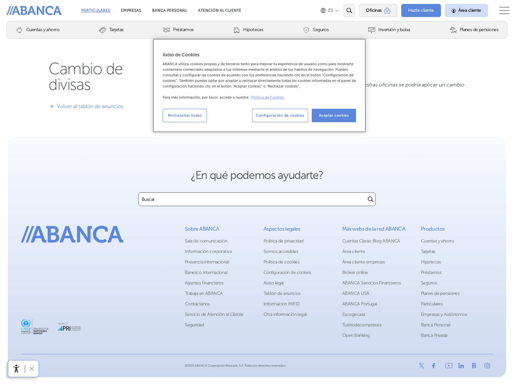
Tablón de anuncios (282, 293)
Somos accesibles (281, 251)
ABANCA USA (355, 293)
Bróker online (355, 272)
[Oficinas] (371, 10)
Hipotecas (431, 262)
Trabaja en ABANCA (204, 293)
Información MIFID (281, 304)
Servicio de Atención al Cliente (214, 314)
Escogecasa (353, 314)
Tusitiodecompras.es (361, 325)
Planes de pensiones (440, 293)
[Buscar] (370, 199)
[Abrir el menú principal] (501, 10)
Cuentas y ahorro (437, 241)
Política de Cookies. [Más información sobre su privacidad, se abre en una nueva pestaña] (268, 97)
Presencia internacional (207, 262)
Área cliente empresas (363, 262)
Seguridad (194, 325)
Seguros (429, 283)
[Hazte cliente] (414, 10)
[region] (259, 86)
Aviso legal (274, 283)
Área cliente (353, 251)
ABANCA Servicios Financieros (371, 283)
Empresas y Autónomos (444, 314)
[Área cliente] (460, 10)
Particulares (96, 10)
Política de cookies (281, 262)
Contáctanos (197, 304)
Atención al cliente (219, 10)
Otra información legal (285, 314)
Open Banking (355, 335)
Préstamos (431, 272)
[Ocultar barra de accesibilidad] (31, 368)
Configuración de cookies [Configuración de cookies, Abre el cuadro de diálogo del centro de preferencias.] (280, 115)
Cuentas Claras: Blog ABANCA (371, 241)
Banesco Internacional (206, 272)
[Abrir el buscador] (342, 10)
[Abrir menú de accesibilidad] (16, 368)
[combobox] (252, 199)
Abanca (17, 10)
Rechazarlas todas (185, 115)
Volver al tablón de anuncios (86, 106)
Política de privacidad (284, 241)
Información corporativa (208, 251)
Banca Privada (434, 335)
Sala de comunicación (206, 241)
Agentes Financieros (204, 283)
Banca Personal (170, 10)
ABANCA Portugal (359, 304)
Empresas (131, 10)
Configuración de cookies (287, 272)
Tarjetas (428, 251)
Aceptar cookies (334, 115)
